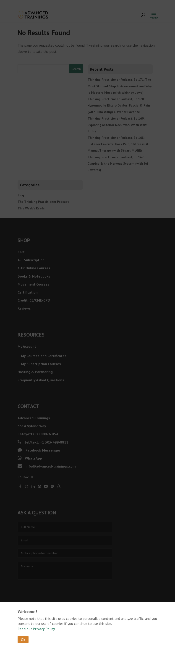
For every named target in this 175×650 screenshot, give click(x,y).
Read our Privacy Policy (36, 628)
